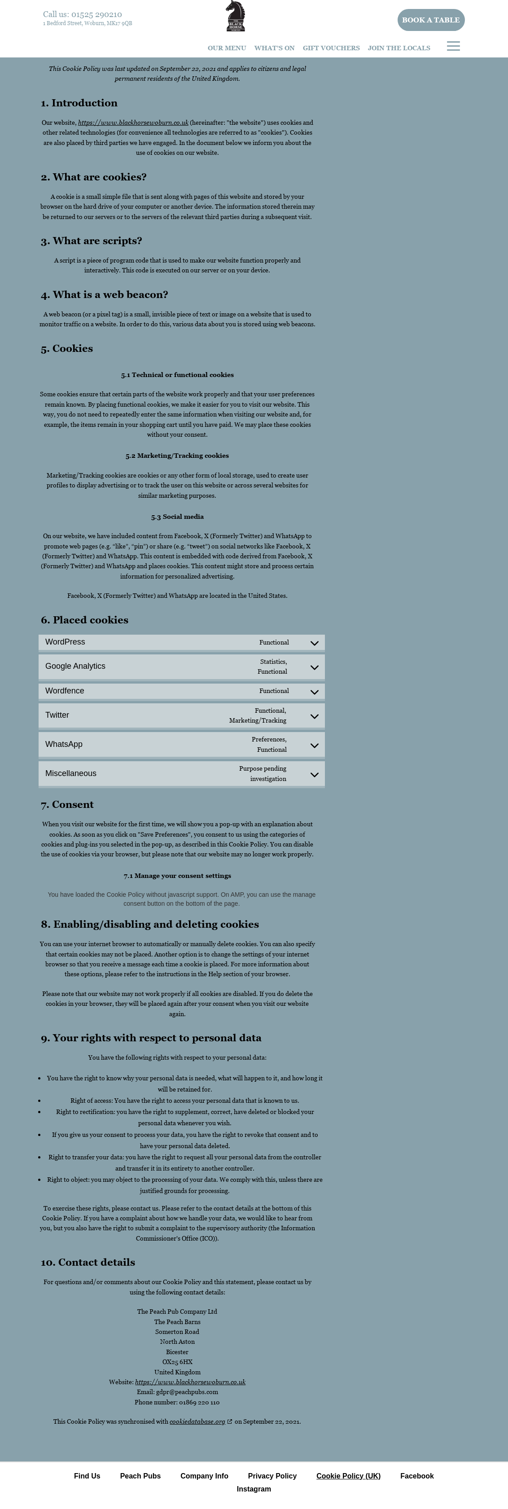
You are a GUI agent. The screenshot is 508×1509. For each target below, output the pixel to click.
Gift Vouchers (331, 48)
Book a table (431, 20)
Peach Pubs (140, 1476)
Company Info (204, 1476)
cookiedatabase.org (197, 1421)
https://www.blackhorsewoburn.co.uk (133, 122)
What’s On (274, 48)
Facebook (417, 1476)
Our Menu (227, 48)
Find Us (87, 1476)
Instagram (254, 1489)
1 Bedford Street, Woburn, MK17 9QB (87, 23)
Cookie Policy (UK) (348, 1476)
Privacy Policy (272, 1476)
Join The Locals (399, 48)
